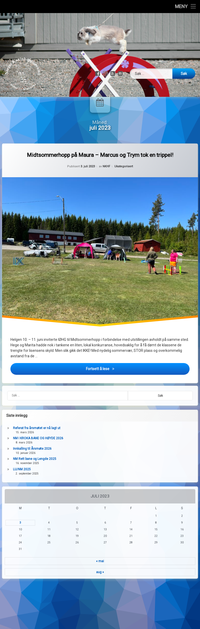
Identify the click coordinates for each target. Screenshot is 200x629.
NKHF (106, 185)
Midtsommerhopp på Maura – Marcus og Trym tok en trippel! (100, 174)
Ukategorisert (123, 185)
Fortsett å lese (138, 387)
